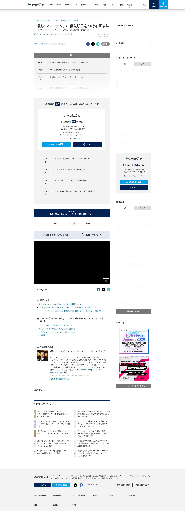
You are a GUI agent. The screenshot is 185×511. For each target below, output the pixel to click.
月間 (142, 64)
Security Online (55, 5)
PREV (55, 224)
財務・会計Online (82, 5)
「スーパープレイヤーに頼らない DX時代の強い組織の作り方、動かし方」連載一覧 (70, 311)
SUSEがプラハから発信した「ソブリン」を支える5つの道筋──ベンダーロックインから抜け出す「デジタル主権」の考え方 (133, 227)
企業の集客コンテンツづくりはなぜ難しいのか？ (57, 332)
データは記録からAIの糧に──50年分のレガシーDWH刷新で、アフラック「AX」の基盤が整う (53, 423)
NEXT (89, 224)
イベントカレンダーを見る (133, 386)
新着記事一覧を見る (133, 311)
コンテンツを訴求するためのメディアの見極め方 (57, 329)
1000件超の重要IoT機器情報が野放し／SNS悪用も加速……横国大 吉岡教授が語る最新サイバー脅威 (93, 414)
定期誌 (129, 5)
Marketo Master (45, 44)
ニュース (96, 5)
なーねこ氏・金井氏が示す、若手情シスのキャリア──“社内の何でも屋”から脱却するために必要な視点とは (93, 423)
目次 (89, 55)
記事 (104, 5)
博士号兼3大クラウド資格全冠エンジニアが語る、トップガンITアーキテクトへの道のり (53, 433)
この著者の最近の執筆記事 (60, 379)
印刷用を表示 (40, 290)
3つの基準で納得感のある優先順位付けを (65, 70)
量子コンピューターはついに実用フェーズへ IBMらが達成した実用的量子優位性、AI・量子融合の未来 (53, 443)
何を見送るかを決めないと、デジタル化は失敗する (69, 62)
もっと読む (41, 335)
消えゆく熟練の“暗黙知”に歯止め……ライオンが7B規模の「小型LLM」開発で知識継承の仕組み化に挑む (53, 414)
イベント (113, 5)
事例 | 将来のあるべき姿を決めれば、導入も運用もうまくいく (62, 304)
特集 (121, 5)
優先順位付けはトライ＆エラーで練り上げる (71, 180)
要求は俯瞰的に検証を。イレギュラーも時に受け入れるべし (77, 191)
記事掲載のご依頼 (123, 485)
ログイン (87, 144)
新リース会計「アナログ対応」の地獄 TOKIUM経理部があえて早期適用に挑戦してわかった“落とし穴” (93, 433)
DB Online (69, 5)
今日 (125, 64)
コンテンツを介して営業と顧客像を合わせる (55, 325)
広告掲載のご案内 (142, 485)
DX (36, 44)
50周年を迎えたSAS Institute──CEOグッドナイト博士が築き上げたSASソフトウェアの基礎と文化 (93, 453)
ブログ (74, 505)
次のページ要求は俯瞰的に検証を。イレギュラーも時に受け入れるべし (72, 213)
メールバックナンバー (72, 139)
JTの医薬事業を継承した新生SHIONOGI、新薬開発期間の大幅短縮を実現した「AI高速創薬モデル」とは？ (93, 443)
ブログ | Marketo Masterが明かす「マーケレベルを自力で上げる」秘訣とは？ (67, 308)
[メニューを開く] (21, 4)
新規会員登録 (55, 144)
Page (40, 62)
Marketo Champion (59, 44)
